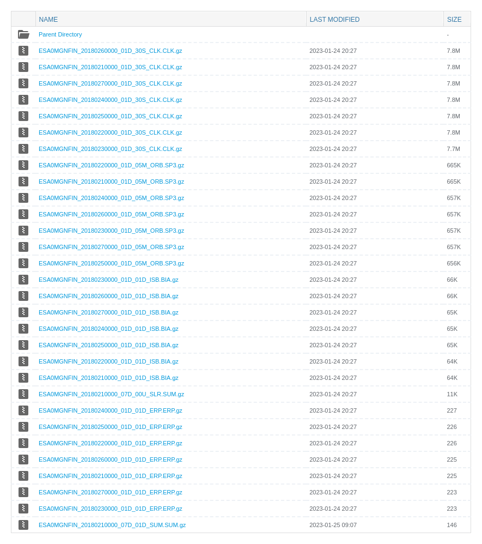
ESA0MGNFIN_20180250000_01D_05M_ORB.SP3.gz (111, 263)
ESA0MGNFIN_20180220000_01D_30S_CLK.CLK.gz (110, 132)
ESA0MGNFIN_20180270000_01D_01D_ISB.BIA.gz (109, 312)
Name (48, 19)
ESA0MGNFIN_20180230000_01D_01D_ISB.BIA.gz (109, 279)
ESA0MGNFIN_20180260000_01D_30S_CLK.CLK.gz (110, 50)
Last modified (335, 19)
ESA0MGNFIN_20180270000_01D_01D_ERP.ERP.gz (110, 492)
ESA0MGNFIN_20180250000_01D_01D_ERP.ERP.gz (110, 427)
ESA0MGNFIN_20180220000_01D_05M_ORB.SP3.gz (111, 165)
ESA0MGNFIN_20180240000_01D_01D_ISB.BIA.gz (109, 328)
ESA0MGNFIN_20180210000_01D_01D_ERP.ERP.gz (110, 476)
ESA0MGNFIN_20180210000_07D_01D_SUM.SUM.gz (112, 525)
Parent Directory (60, 34)
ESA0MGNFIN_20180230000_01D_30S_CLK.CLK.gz (110, 149)
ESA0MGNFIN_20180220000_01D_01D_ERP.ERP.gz (110, 443)
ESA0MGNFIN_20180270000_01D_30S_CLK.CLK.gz (110, 83)
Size (454, 19)
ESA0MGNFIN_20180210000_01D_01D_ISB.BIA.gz (109, 377)
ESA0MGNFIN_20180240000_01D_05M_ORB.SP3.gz (111, 198)
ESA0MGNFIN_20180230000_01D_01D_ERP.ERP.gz (110, 508)
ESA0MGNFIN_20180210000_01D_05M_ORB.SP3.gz (111, 181)
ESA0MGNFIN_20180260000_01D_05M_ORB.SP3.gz (111, 214)
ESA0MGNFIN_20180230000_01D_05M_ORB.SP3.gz (111, 230)
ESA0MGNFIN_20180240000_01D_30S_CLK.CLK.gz (110, 99)
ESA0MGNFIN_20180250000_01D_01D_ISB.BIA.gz (109, 345)
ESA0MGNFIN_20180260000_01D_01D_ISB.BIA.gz (109, 296)
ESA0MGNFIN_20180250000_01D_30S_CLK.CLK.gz (110, 116)
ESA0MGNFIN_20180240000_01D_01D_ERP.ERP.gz (110, 410)
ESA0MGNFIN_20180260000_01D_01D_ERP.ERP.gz (110, 459)
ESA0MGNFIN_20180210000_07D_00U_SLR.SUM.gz (111, 394)
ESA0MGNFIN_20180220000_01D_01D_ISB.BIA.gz (109, 361)
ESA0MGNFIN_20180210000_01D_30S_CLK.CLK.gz (110, 67)
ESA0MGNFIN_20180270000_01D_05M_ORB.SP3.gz (111, 247)
